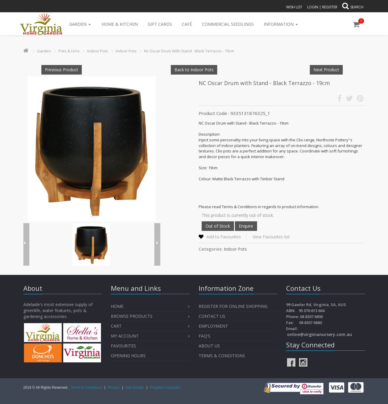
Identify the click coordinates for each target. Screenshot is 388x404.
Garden (80, 24)
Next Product (326, 69)
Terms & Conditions (222, 355)
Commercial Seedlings (228, 24)
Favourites (124, 346)
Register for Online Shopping (233, 306)
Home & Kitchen (120, 24)
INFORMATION (281, 24)
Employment (213, 326)
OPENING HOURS (128, 355)
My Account (125, 336)
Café (187, 24)
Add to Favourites (223, 237)
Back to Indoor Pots (194, 69)
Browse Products (132, 316)
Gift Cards (160, 24)
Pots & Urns (69, 51)
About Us (209, 346)
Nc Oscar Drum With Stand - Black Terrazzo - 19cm (189, 51)
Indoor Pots (97, 51)
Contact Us (212, 316)
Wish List (294, 7)
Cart (116, 326)
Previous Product (61, 69)
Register (329, 7)
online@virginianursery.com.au (319, 334)
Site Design (135, 387)
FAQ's (204, 336)
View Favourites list (271, 237)
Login (312, 7)
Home (117, 306)
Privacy (114, 387)
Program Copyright (165, 387)
